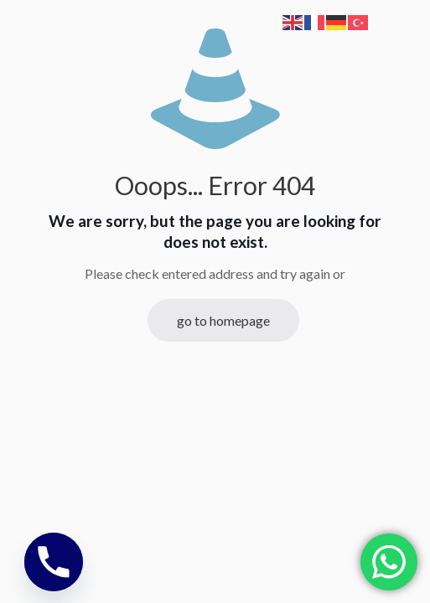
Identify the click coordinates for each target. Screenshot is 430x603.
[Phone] (53, 562)
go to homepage (223, 320)
